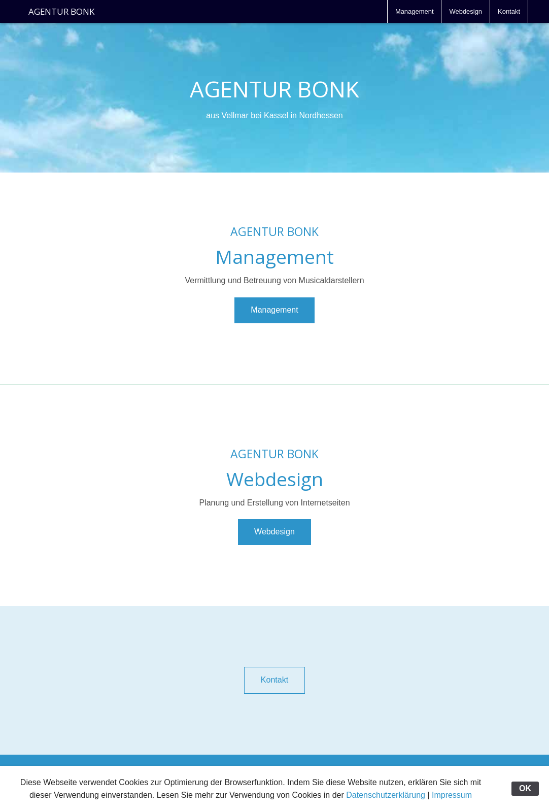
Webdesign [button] (274, 531)
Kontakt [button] (274, 679)
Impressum (452, 795)
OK (525, 788)
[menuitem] (414, 11)
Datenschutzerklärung (385, 795)
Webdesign (465, 11)
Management (414, 11)
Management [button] (274, 310)
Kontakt (509, 11)
